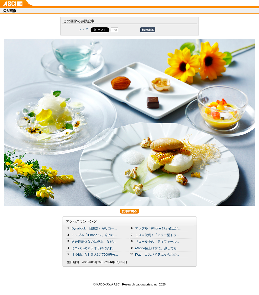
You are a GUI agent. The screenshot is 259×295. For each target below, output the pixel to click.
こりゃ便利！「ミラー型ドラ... (157, 235)
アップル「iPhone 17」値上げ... (158, 228)
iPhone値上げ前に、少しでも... (157, 248)
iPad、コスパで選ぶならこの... (157, 254)
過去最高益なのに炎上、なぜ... (93, 241)
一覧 (114, 29)
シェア (83, 29)
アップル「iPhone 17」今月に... (94, 235)
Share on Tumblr (147, 29)
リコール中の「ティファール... (157, 241)
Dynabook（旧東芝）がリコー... (94, 228)
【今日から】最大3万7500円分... (94, 254)
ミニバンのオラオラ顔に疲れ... (93, 248)
